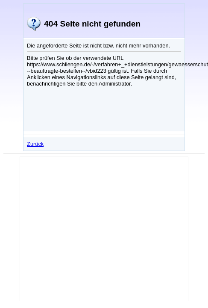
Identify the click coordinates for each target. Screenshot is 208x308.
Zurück (35, 144)
